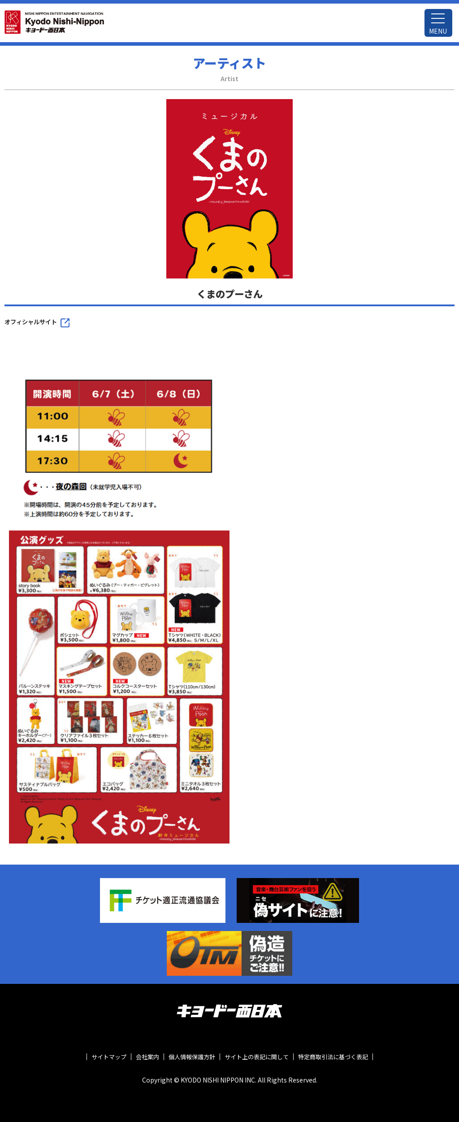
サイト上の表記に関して (257, 1057)
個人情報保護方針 (192, 1057)
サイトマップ (108, 1057)
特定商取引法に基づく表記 (333, 1057)
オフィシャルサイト (30, 321)
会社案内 (147, 1057)
